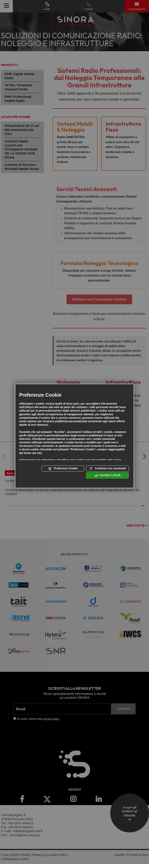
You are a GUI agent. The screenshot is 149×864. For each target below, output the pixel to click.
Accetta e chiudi (107, 475)
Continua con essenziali (107, 468)
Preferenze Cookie (63, 468)
